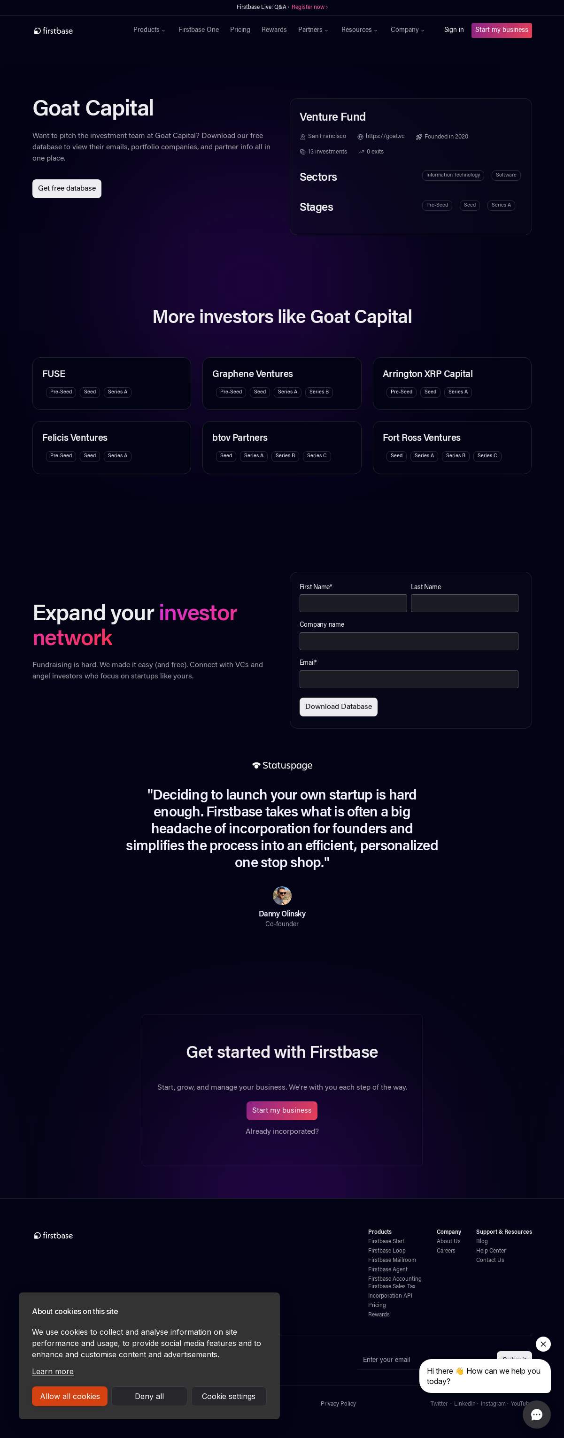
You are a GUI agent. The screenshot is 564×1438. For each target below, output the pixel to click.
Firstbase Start (386, 1242)
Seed (470, 205)
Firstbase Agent (388, 1270)
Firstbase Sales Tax (391, 1287)
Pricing (240, 30)
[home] (74, 30)
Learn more (53, 1371)
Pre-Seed (437, 205)
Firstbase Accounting (395, 1279)
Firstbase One (198, 30)
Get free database (67, 188)
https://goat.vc (385, 136)
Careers (446, 1251)
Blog (482, 1242)
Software (506, 175)
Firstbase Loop (387, 1251)
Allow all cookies (70, 1396)
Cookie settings (228, 1396)
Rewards (274, 30)
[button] (150, 30)
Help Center (491, 1251)
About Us (449, 1242)
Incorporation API (390, 1296)
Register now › (310, 7)
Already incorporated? (282, 1132)
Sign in (454, 30)
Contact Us (490, 1260)
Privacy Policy (338, 1404)
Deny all (149, 1396)
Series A (501, 205)
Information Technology (453, 175)
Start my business (501, 30)
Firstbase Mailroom (392, 1260)
